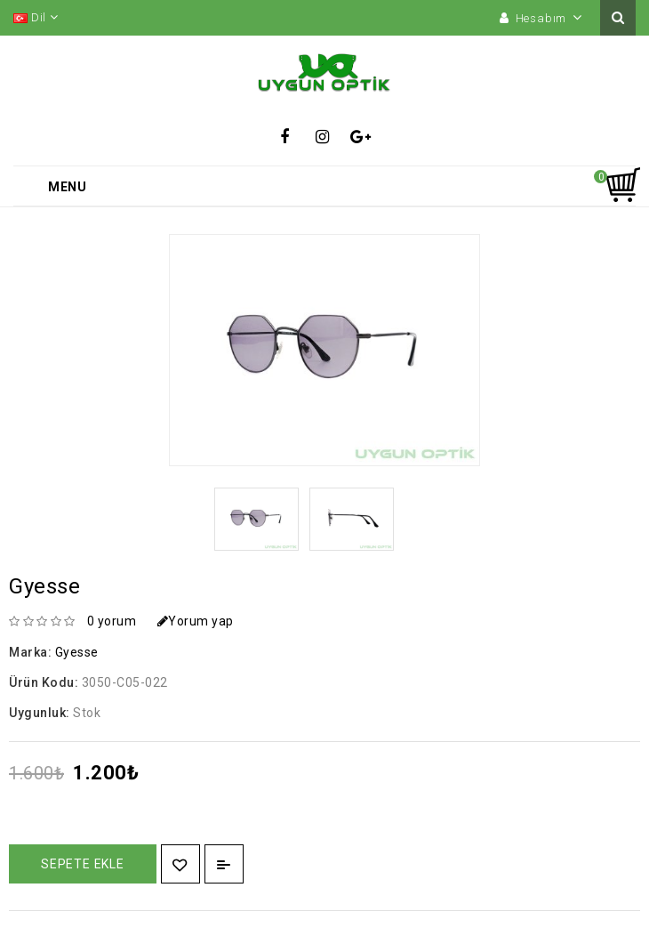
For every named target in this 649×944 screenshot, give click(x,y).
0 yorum (112, 621)
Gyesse (77, 652)
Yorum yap (195, 621)
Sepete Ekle (82, 864)
